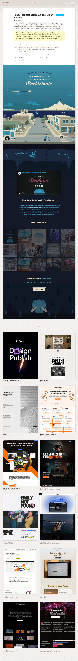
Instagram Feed (27, 49)
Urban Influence (18, 20)
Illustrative (48, 54)
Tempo (4, 434)
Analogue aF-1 (43, 542)
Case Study (11, 489)
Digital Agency (42, 47)
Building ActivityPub (45, 650)
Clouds (32, 47)
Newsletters (11, 651)
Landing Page (49, 651)
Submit (39, 326)
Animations (21, 47)
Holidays (56, 47)
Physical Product (57, 543)
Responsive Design (51, 49)
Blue (46, 57)
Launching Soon (58, 489)
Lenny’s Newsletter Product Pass (48, 434)
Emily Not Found (7, 542)
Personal (11, 543)
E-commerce (49, 435)
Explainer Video (50, 47)
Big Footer (21, 44)
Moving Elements (42, 49)
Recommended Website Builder (9, 381)
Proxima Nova (21, 57)
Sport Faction (43, 488)
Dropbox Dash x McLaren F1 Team (11, 488)
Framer (40, 494)
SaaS (17, 597)
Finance (10, 435)
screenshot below (41, 35)
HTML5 (20, 49)
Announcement (22, 54)
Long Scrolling (35, 49)
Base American (44, 380)
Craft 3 (42, 596)
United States (26, 51)
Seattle (20, 51)
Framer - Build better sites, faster (11, 380)
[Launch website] (48, 380)
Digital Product (50, 489)
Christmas (28, 47)
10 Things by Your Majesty (9, 650)
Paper (4, 596)
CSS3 (37, 47)
